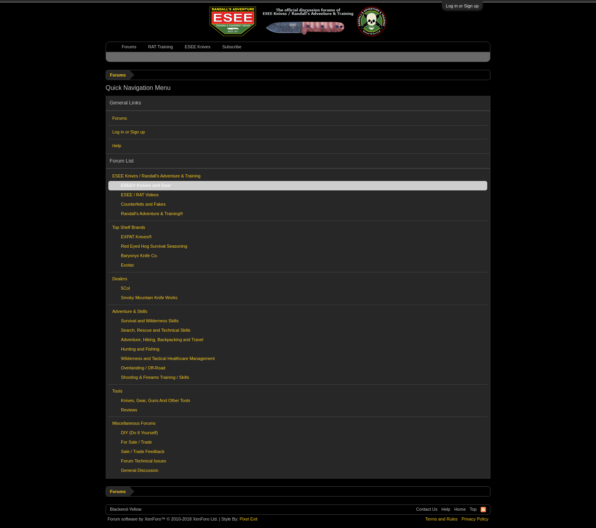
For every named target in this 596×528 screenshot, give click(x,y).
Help (116, 145)
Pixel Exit (248, 519)
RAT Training (160, 46)
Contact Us (426, 509)
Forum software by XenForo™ (163, 519)
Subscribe (231, 46)
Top (473, 509)
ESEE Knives (197, 46)
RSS (483, 509)
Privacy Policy (475, 519)
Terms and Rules (441, 519)
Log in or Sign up (462, 6)
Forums (119, 118)
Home (460, 509)
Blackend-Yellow (125, 509)
